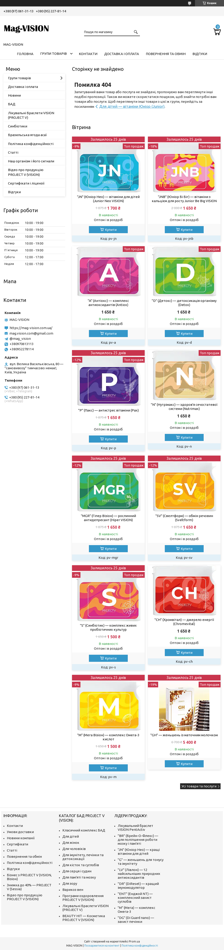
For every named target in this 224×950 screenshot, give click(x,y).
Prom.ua (134, 941)
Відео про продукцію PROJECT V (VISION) (25, 172)
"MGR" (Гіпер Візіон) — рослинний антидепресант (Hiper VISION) (108, 518)
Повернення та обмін (166, 54)
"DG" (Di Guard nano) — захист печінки (136, 920)
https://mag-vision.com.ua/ (31, 328)
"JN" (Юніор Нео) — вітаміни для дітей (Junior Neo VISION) (108, 199)
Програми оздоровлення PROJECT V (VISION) (83, 898)
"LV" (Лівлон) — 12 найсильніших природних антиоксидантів (139, 873)
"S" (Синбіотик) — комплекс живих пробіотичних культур (108, 627)
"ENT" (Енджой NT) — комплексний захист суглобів (135, 897)
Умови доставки (20, 832)
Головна (25, 54)
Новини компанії (21, 838)
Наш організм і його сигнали (31, 161)
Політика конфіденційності (30, 144)
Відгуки (199, 54)
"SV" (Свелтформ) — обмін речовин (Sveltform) (184, 518)
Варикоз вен (72, 890)
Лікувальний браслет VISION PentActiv (135, 827)
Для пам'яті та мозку (79, 877)
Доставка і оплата (121, 54)
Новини (14, 95)
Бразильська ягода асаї (27, 135)
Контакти (88, 54)
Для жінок (70, 842)
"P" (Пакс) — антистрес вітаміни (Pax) (108, 410)
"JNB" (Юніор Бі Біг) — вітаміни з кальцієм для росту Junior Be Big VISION (184, 199)
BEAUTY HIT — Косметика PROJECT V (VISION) (83, 918)
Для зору (69, 883)
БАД (11, 104)
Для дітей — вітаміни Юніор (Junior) (132, 106)
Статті (13, 152)
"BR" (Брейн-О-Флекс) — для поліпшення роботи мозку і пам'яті (138, 839)
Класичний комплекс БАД (83, 830)
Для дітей (70, 836)
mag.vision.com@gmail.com (31, 333)
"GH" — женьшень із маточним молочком (184, 735)
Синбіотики (17, 126)
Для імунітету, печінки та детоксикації (83, 857)
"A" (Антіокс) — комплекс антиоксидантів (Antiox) (108, 303)
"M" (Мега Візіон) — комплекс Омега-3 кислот (108, 737)
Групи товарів (53, 53)
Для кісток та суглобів (80, 865)
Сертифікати (17, 844)
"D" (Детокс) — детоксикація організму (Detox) (184, 303)
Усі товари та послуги (198, 786)
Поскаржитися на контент (102, 945)
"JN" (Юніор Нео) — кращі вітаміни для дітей (139, 851)
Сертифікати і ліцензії (26, 183)
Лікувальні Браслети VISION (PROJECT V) (31, 115)
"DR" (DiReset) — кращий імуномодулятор (138, 885)
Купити (111, 230)
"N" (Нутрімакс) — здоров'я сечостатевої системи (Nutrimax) (184, 407)
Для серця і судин (76, 871)
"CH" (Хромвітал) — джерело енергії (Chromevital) (184, 622)
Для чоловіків (74, 849)
